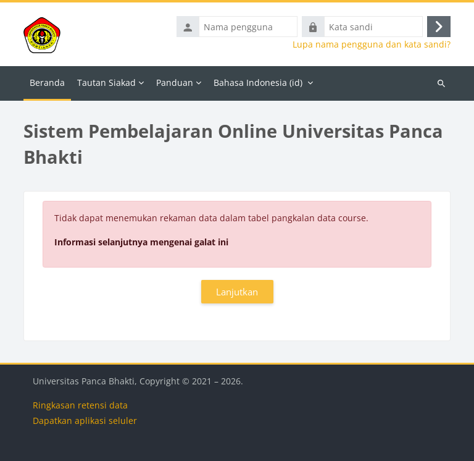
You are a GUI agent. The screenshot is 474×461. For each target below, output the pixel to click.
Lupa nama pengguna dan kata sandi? (372, 44)
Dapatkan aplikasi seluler (85, 420)
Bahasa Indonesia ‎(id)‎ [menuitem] (258, 82)
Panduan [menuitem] (174, 82)
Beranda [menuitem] (47, 82)
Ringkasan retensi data (80, 405)
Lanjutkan (237, 291)
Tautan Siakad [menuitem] (106, 82)
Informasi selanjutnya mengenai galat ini (141, 242)
